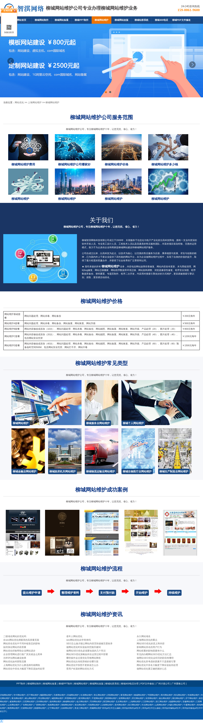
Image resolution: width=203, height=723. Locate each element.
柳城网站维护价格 (116, 164)
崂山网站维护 (31, 698)
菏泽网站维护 (96, 701)
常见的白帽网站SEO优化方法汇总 (154, 654)
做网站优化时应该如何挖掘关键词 (83, 647)
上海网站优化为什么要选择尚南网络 (21, 665)
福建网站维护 (175, 701)
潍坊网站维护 (178, 698)
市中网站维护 (19, 695)
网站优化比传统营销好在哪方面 (82, 661)
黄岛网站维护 (17, 698)
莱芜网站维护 (126, 695)
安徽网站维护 (188, 701)
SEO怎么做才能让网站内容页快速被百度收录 (89, 643)
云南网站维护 (107, 705)
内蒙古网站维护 (175, 705)
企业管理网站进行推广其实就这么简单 (22, 654)
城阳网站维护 (57, 698)
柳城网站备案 (61, 20)
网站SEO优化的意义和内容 (151, 643)
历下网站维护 (33, 695)
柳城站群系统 (141, 20)
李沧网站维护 (44, 698)
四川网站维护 (134, 705)
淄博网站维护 (124, 698)
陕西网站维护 (13, 708)
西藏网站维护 (96, 708)
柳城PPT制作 (81, 20)
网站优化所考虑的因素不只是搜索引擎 (156, 661)
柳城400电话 (161, 20)
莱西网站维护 (111, 698)
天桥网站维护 (59, 695)
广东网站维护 (27, 705)
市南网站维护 (193, 695)
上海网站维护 (35, 102)
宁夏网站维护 (189, 705)
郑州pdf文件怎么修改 (151, 708)
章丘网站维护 (100, 695)
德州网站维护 (55, 701)
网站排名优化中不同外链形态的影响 (21, 643)
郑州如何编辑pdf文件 (171, 708)
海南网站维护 (53, 705)
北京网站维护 (121, 701)
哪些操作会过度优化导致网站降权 (83, 658)
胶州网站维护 (84, 698)
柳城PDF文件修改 (181, 20)
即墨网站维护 (71, 698)
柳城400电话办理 (129, 683)
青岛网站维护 (180, 695)
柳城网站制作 (41, 20)
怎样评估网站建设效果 (14, 658)
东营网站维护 (151, 698)
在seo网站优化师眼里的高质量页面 (21, 640)
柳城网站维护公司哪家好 (74, 164)
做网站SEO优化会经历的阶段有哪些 (155, 658)
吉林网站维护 (67, 708)
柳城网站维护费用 (23, 164)
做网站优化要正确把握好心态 (151, 668)
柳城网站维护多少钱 (164, 164)
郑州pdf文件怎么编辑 (111, 708)
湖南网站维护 (67, 705)
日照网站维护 (29, 701)
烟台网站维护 (165, 698)
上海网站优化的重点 (147, 640)
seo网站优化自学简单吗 (78, 640)
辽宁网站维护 (53, 708)
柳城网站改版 (121, 20)
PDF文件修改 (147, 683)
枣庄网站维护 (138, 698)
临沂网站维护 (82, 701)
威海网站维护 (15, 701)
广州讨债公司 (163, 683)
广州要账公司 (178, 683)
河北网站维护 (147, 705)
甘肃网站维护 (27, 708)
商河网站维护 (167, 695)
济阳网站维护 (113, 695)
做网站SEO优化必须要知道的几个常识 (86, 650)
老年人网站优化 (74, 636)
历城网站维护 (73, 695)
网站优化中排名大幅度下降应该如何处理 (157, 665)
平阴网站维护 (153, 695)
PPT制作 (20, 683)
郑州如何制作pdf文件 (131, 708)
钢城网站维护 (140, 695)
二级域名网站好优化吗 (14, 636)
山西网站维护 (161, 705)
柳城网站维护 (101, 20)
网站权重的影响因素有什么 (150, 650)
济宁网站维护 (191, 698)
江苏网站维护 (148, 701)
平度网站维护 (98, 698)
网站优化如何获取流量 (14, 661)
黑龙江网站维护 (81, 708)
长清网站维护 (86, 695)
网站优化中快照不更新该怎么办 (82, 665)
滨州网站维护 (42, 701)
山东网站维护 (13, 705)
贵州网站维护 (120, 705)
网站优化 (19, 102)
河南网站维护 (94, 705)
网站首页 (21, 20)
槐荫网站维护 (46, 695)
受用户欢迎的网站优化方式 (80, 668)
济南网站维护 (6, 695)
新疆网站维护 (40, 708)
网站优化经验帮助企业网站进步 (19, 650)
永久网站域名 (143, 636)
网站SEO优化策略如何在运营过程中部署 (87, 654)
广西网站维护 (40, 705)
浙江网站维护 (161, 701)
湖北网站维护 (80, 705)
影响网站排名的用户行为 (149, 647)
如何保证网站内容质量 (14, 647)
